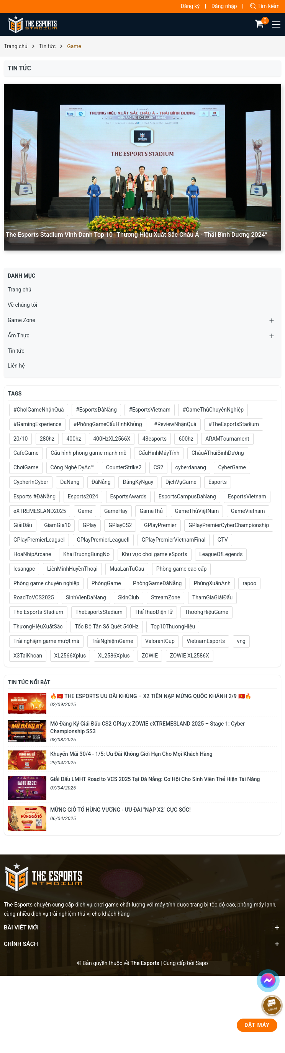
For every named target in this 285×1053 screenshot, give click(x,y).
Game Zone (21, 320)
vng (241, 641)
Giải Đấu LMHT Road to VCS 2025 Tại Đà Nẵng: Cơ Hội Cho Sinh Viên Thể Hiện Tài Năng (155, 779)
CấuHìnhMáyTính (158, 453)
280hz (47, 439)
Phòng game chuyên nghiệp (46, 583)
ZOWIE (150, 656)
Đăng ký (190, 6)
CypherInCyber (30, 482)
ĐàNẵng (101, 482)
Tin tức (16, 351)
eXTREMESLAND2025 (39, 511)
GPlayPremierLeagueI (39, 540)
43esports (154, 439)
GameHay (116, 511)
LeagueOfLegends (220, 554)
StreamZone (165, 597)
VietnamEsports (206, 641)
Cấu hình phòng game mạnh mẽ (88, 453)
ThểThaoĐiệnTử (153, 612)
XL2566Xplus (70, 656)
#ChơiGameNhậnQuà (38, 410)
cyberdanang (190, 467)
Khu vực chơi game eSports (154, 554)
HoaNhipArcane (32, 554)
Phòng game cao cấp (181, 569)
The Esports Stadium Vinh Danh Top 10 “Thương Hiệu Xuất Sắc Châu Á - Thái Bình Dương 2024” (136, 234)
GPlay (90, 525)
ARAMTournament (227, 439)
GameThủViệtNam (197, 511)
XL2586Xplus (114, 656)
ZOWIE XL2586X (189, 656)
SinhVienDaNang (86, 597)
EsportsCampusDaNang (187, 496)
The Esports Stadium (38, 612)
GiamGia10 (57, 525)
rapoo (249, 583)
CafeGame (26, 453)
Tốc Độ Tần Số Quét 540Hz (107, 626)
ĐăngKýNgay (138, 482)
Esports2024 (83, 496)
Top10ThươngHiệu (173, 626)
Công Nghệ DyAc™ (72, 467)
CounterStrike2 (124, 467)
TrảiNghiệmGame (112, 641)
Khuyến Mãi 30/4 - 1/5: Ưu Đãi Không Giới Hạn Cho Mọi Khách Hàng (131, 754)
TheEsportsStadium (99, 612)
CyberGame (232, 467)
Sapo (202, 963)
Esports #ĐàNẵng (34, 496)
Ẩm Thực (18, 335)
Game (85, 511)
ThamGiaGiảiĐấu (212, 597)
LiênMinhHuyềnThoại (72, 569)
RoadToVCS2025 (33, 597)
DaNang (69, 482)
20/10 (20, 439)
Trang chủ (19, 289)
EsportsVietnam (247, 496)
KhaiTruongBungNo (86, 554)
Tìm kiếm (265, 6)
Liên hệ (16, 366)
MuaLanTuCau (127, 569)
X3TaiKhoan (27, 656)
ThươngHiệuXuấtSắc (38, 626)
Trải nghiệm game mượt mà (46, 641)
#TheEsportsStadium (233, 424)
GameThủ (151, 511)
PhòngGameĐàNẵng (157, 583)
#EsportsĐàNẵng (96, 410)
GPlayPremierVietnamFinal (173, 540)
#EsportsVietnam (149, 410)
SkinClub (128, 597)
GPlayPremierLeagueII (103, 540)
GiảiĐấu (22, 525)
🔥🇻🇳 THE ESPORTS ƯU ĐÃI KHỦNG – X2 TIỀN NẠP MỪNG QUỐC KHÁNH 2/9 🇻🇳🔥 (150, 696)
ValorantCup (160, 641)
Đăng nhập (224, 6)
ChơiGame (25, 467)
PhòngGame (106, 583)
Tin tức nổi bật (29, 682)
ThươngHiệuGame (206, 612)
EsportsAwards (128, 496)
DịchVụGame (181, 482)
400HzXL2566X (111, 439)
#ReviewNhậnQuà (175, 424)
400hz (73, 439)
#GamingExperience (37, 424)
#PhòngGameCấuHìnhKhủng (108, 424)
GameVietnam (248, 511)
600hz (186, 439)
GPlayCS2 (120, 525)
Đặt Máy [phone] (257, 1025)
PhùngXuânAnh (212, 583)
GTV (223, 540)
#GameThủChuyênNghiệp (213, 410)
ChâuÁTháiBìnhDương (218, 453)
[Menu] (276, 24)
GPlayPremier (160, 525)
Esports (217, 482)
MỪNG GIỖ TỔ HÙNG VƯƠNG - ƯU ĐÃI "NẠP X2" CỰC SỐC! (120, 810)
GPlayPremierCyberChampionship (228, 525)
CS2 (158, 467)
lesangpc (24, 569)
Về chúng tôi (22, 305)
